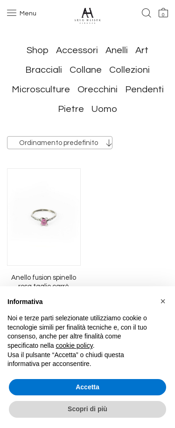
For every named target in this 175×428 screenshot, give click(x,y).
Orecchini (97, 89)
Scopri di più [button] (87, 409)
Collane (86, 70)
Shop (38, 50)
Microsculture (41, 89)
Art (141, 50)
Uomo (104, 109)
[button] (162, 301)
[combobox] (59, 142)
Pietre (71, 109)
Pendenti (144, 89)
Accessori (77, 50)
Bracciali (43, 70)
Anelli (116, 50)
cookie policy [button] (74, 345)
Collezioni (129, 70)
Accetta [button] (87, 387)
